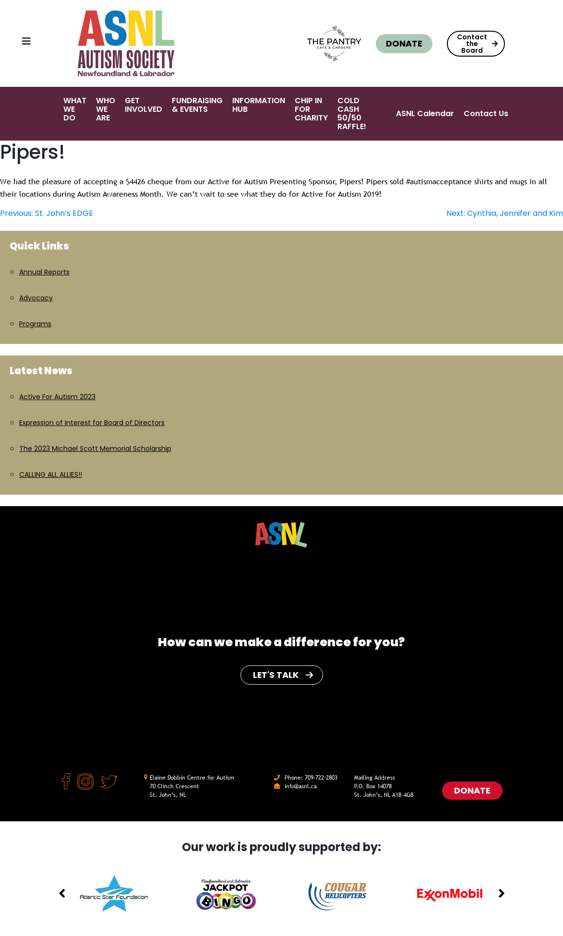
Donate (404, 43)
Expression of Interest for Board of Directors (92, 422)
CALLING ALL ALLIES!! (50, 474)
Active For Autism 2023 (57, 397)
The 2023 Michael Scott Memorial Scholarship (95, 448)
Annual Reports (44, 272)
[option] (114, 894)
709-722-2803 (321, 777)
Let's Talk (282, 675)
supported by (338, 847)
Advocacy (36, 298)
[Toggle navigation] (17, 43)
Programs (35, 324)
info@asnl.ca (301, 786)
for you (375, 642)
